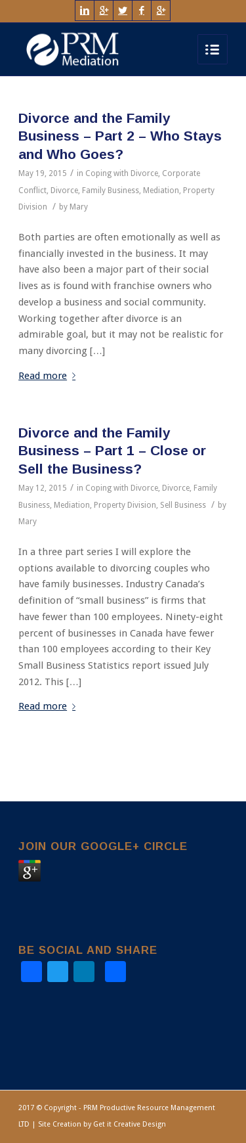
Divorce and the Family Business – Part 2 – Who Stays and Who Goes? (120, 136)
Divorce (64, 190)
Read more (49, 376)
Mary (79, 207)
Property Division (125, 505)
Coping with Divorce (121, 173)
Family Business (110, 190)
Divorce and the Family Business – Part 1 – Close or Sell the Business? (112, 450)
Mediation (161, 190)
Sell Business (183, 505)
